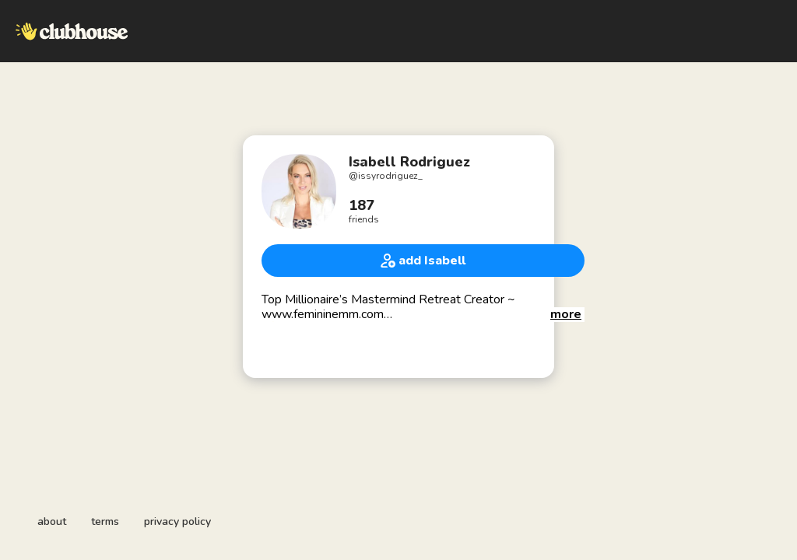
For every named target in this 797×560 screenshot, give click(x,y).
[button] (566, 314)
